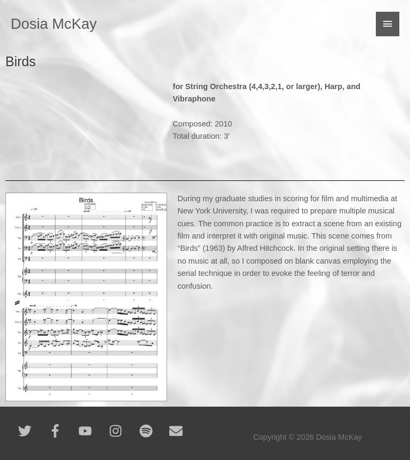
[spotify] (153, 431)
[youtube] (92, 431)
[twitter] (32, 431)
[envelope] (178, 431)
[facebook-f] (63, 431)
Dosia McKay (54, 23)
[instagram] (123, 431)
